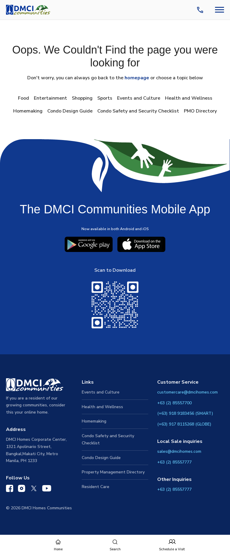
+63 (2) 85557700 (174, 403)
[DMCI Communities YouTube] (46, 489)
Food (23, 98)
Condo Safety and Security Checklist (138, 111)
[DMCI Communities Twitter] (33, 489)
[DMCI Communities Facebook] (9, 490)
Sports (104, 98)
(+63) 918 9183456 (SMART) (185, 413)
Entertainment (50, 98)
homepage (137, 78)
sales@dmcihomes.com (179, 451)
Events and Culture (138, 98)
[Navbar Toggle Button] (219, 9)
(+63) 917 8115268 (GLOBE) (184, 424)
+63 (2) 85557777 (174, 462)
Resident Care (95, 487)
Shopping (82, 98)
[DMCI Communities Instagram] (21, 490)
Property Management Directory (113, 472)
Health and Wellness (188, 98)
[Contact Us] (201, 10)
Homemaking (28, 111)
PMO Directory (200, 111)
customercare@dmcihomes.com (187, 392)
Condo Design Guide (70, 111)
